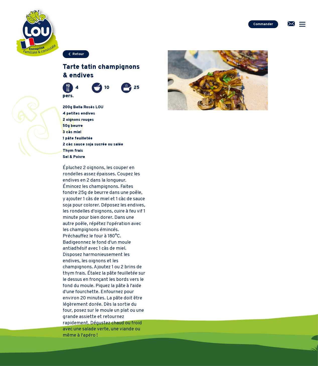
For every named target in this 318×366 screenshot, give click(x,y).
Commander (263, 24)
